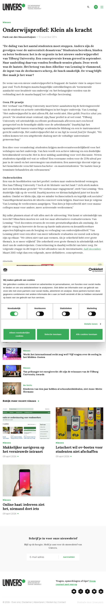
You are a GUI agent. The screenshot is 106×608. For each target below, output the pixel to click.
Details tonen (90, 324)
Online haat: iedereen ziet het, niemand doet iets (23, 506)
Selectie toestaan (53, 334)
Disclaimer (27, 602)
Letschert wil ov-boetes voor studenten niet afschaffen (79, 449)
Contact (62, 602)
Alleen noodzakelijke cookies (19, 334)
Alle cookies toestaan (86, 334)
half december (92, 248)
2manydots (97, 602)
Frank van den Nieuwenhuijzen (19, 37)
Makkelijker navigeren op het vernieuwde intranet (23, 449)
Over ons (15, 602)
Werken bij (51, 602)
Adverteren (39, 602)
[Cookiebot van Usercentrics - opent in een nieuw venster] (91, 270)
